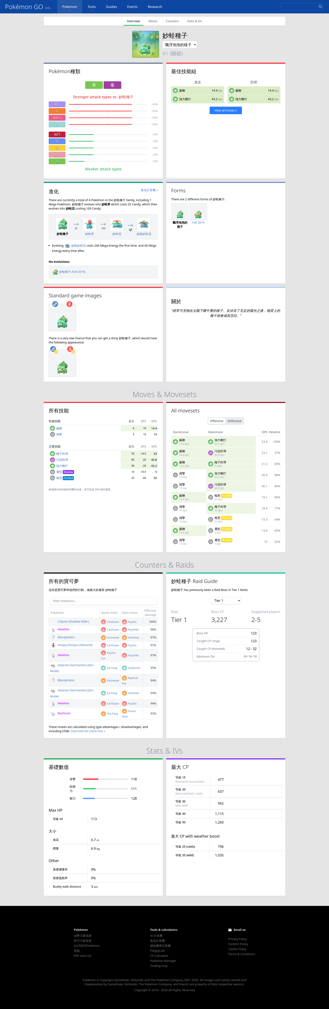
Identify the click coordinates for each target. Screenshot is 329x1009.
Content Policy (238, 944)
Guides (111, 6)
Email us (240, 930)
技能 (77, 951)
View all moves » (226, 110)
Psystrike (130, 629)
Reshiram (60, 713)
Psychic (129, 622)
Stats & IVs (194, 21)
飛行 (57, 104)
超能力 (57, 118)
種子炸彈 (62, 454)
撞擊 (59, 434)
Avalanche (131, 668)
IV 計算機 (156, 936)
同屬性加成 (75, 489)
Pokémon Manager (163, 961)
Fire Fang (109, 713)
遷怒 (65, 472)
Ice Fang (109, 668)
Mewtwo (59, 629)
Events (132, 6)
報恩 (65, 478)
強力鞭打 (185, 99)
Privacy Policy (237, 939)
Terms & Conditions (241, 954)
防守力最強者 (82, 941)
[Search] (302, 6)
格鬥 (57, 134)
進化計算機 (157, 941)
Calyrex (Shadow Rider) (69, 621)
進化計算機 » (149, 190)
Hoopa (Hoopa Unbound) (71, 645)
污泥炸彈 (62, 460)
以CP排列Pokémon (86, 946)
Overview (133, 21)
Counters (172, 21)
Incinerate (110, 637)
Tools (91, 8)
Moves (152, 21)
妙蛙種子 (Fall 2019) (68, 272)
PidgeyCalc (157, 951)
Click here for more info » (87, 731)
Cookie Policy (237, 949)
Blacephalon (62, 637)
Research (155, 6)
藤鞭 (182, 90)
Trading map (158, 966)
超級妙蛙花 (75, 245)
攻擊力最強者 (82, 936)
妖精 (57, 155)
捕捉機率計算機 (160, 946)
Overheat (130, 637)
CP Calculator (159, 956)
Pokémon (69, 8)
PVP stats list (82, 956)
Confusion (110, 622)
